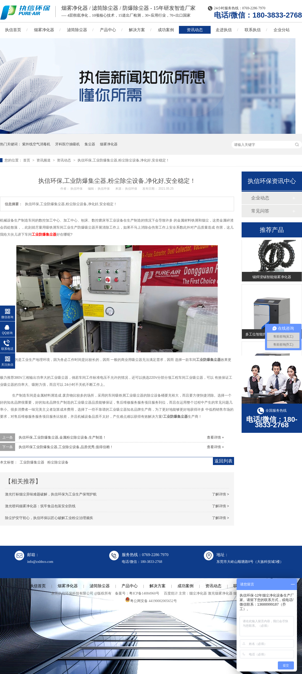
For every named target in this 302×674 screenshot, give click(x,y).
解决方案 (137, 30)
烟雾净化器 (44, 30)
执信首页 (38, 586)
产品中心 (108, 30)
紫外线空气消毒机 (36, 144)
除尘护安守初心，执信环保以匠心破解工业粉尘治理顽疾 (49, 518)
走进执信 (224, 30)
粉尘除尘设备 (57, 462)
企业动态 (260, 197)
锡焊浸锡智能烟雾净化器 (271, 278)
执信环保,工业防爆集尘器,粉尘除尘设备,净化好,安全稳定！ (124, 160)
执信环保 (76, 188)
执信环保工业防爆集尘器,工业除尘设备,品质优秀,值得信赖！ (66, 447)
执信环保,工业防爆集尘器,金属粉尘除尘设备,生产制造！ (62, 437)
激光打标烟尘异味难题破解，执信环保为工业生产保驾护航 (51, 494)
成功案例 (166, 30)
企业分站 (282, 30)
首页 (27, 160)
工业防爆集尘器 (44, 234)
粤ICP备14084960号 (144, 593)
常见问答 (260, 211)
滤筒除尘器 (77, 30)
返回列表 (223, 461)
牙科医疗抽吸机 (67, 144)
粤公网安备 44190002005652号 (151, 601)
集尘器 (90, 144)
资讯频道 (44, 160)
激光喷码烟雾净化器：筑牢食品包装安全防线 (40, 506)
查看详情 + (215, 437)
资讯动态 (195, 30)
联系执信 (253, 30)
